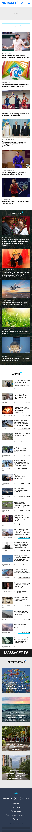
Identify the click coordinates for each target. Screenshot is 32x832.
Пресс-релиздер (16, 811)
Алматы (28, 402)
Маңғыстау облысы (24, 537)
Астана (28, 388)
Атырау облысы (25, 455)
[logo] (10, 3)
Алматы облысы (25, 441)
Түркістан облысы (25, 550)
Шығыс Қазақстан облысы (22, 592)
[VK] (12, 798)
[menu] (29, 3)
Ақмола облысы (25, 415)
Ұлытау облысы (25, 646)
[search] (25, 3)
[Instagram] (19, 798)
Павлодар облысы (25, 564)
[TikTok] (4, 798)
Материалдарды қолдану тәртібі (16, 815)
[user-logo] (22, 4)
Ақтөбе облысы (26, 428)
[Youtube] (8, 798)
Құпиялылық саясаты (16, 823)
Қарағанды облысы (24, 496)
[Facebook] (15, 798)
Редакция (16, 819)
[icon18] (16, 794)
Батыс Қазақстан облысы (22, 469)
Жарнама (16, 803)
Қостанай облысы (25, 510)
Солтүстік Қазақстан (24, 577)
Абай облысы (26, 619)
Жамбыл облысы (25, 483)
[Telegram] (23, 798)
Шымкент (27, 605)
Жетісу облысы (26, 632)
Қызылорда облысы (24, 523)
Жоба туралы (16, 807)
